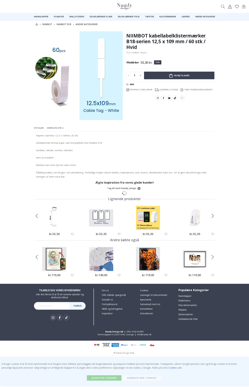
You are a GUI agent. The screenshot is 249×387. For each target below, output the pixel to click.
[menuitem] (41, 16)
